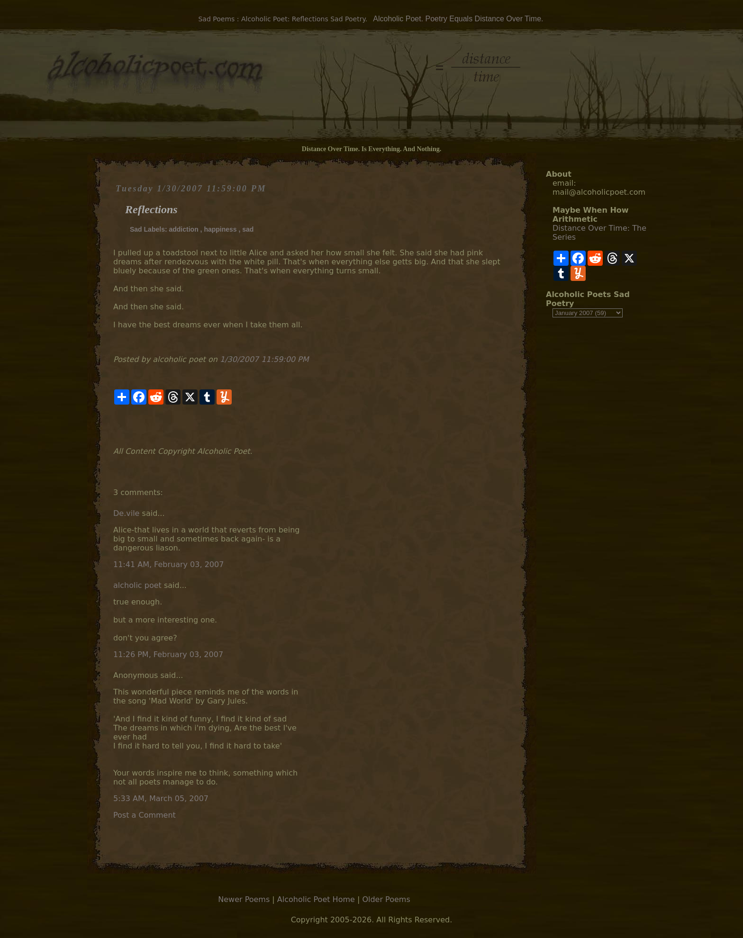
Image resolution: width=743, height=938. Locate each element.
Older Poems (386, 899)
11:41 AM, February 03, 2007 (168, 564)
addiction (183, 229)
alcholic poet (137, 585)
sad (248, 229)
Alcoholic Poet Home (316, 899)
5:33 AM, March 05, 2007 (160, 798)
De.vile (126, 513)
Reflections (151, 209)
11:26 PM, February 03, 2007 (168, 654)
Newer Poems (244, 899)
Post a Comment (144, 815)
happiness (220, 229)
